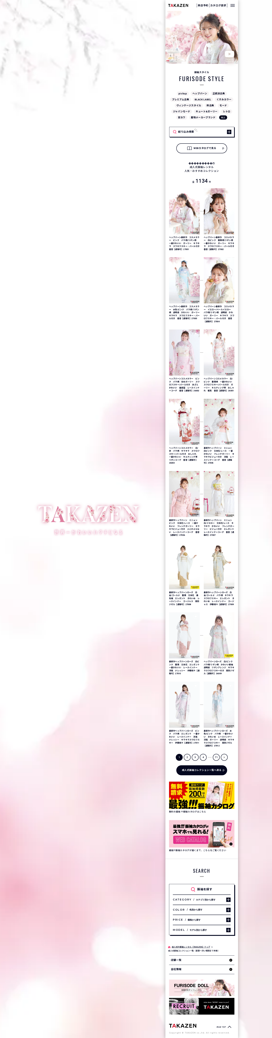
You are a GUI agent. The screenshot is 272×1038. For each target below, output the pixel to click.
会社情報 (176, 969)
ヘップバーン (199, 93)
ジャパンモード (181, 111)
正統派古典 (219, 93)
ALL (223, 117)
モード (223, 105)
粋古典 (210, 105)
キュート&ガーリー (207, 111)
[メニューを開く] (232, 5)
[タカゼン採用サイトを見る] (201, 1006)
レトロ (226, 111)
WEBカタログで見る (201, 148)
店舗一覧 (176, 960)
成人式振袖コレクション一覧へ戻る (202, 770)
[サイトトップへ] (182, 1025)
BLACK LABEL (203, 99)
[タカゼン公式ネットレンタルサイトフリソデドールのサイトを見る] (201, 988)
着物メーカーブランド (203, 117)
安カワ (181, 117)
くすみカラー (224, 99)
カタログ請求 (218, 5)
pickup (182, 93)
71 (216, 757)
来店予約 (203, 5)
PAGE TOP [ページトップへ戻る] (221, 1027)
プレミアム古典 (180, 99)
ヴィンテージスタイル (188, 105)
